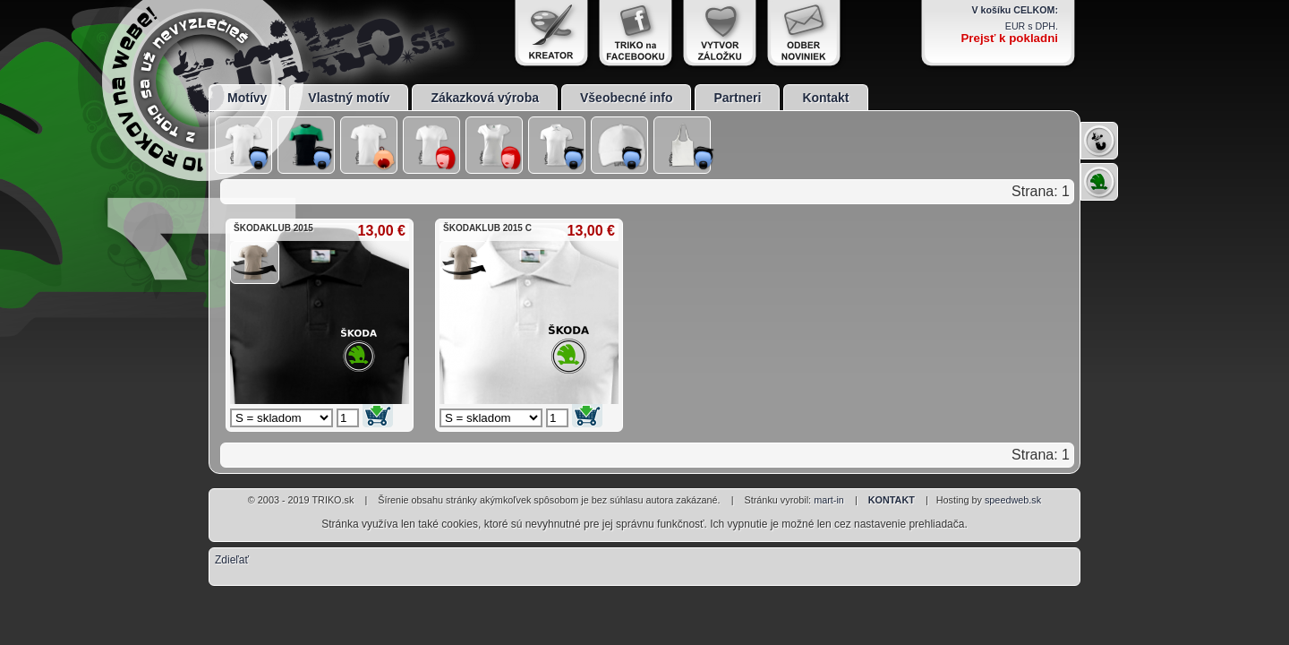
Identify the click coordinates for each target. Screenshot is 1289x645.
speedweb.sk (1013, 499)
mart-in (829, 499)
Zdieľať (232, 560)
